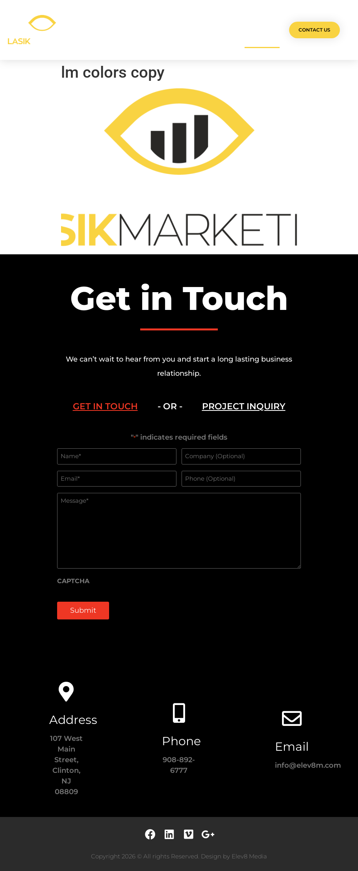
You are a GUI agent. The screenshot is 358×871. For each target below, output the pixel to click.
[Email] (292, 718)
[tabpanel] (179, 531)
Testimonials (220, 30)
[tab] (105, 406)
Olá (88, 30)
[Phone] (179, 713)
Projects (118, 30)
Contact (262, 30)
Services (154, 30)
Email (292, 746)
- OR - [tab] (170, 406)
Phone (181, 741)
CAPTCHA (73, 581)
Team (184, 30)
